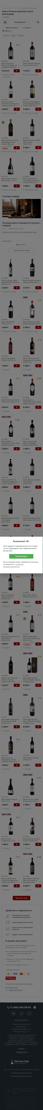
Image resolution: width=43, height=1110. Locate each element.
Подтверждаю (21, 556)
